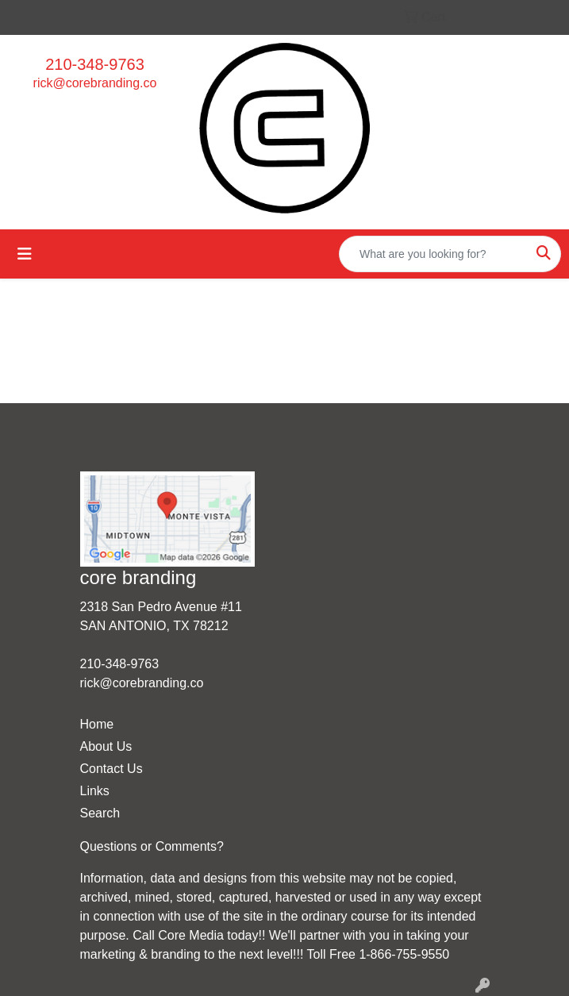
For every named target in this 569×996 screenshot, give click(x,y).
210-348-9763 (94, 64)
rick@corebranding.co (95, 83)
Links (95, 791)
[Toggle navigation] (24, 254)
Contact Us (111, 768)
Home (97, 724)
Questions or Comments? (152, 846)
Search (100, 813)
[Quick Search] (433, 254)
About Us (106, 746)
